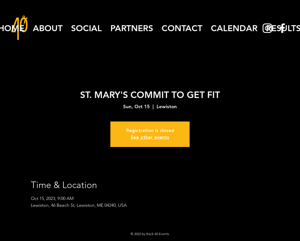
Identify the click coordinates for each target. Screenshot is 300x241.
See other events (150, 137)
